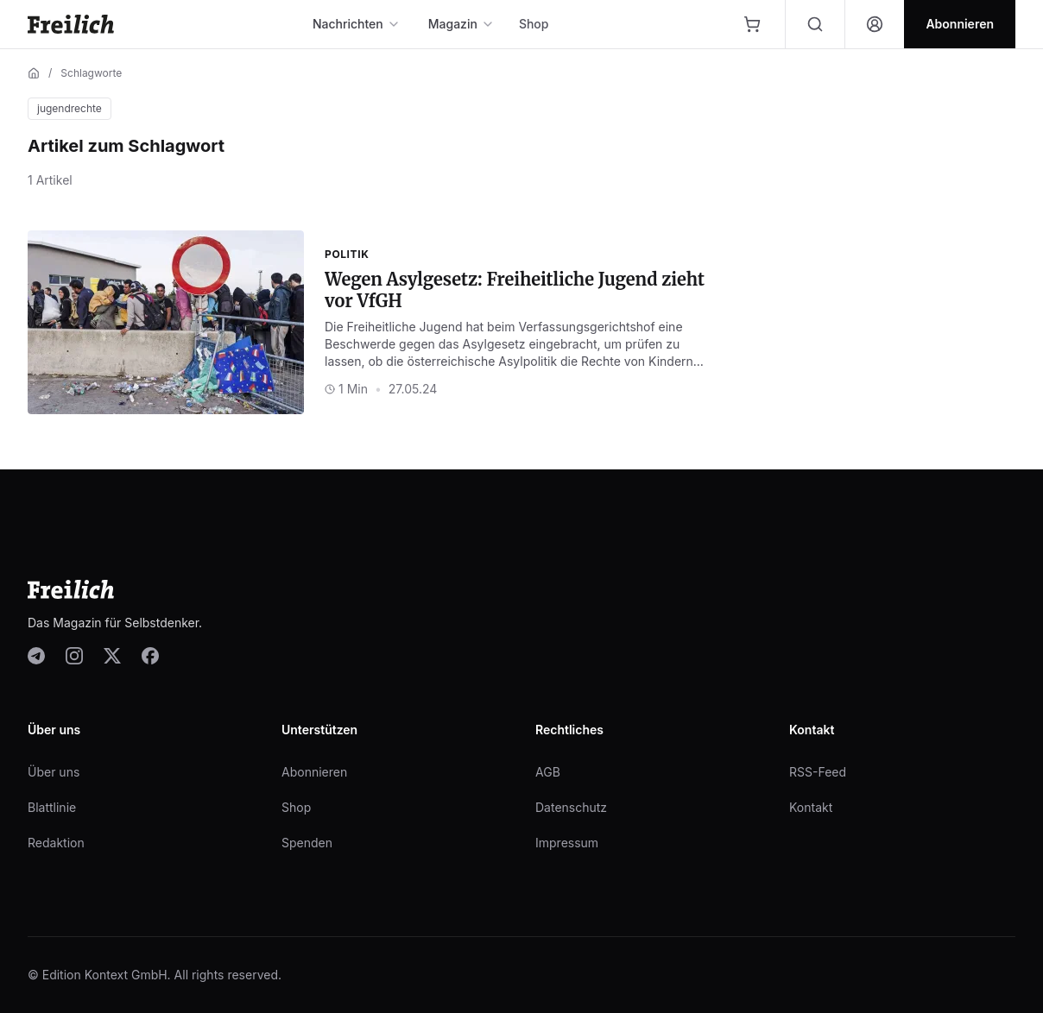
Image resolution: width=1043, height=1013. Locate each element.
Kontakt (810, 807)
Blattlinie (52, 807)
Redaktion (56, 842)
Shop (534, 23)
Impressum (566, 842)
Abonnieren (314, 771)
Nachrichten (357, 23)
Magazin (461, 23)
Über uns (53, 771)
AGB (547, 771)
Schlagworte (91, 72)
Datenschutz (571, 807)
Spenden (306, 842)
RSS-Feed (817, 771)
